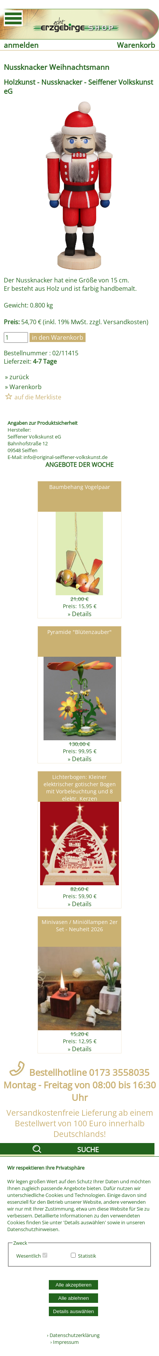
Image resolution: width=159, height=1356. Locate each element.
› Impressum (63, 1342)
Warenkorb (136, 45)
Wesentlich (28, 1255)
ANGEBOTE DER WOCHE (79, 464)
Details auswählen (73, 1311)
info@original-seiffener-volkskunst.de (65, 457)
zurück (19, 377)
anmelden (21, 45)
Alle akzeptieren (74, 1285)
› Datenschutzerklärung (73, 1335)
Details (82, 614)
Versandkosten (125, 322)
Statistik (87, 1255)
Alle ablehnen (73, 1298)
